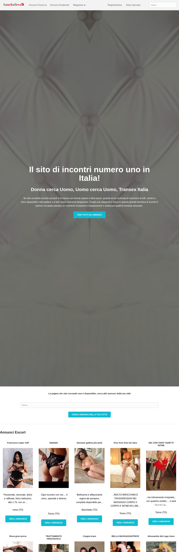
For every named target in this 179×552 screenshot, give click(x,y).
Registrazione (115, 5)
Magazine (79, 5)
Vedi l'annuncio (18, 519)
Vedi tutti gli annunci (89, 215)
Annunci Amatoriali (59, 5)
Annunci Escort (38, 5)
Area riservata (133, 5)
